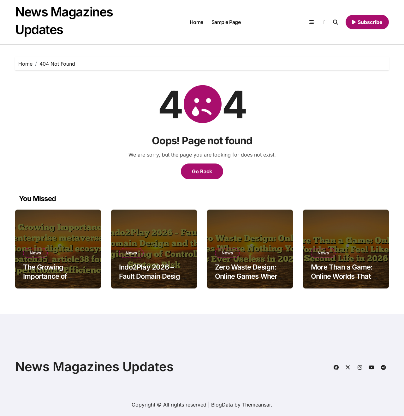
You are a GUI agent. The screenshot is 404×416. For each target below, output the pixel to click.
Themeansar (256, 404)
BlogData (222, 404)
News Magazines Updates (94, 366)
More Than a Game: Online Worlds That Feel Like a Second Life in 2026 (342, 280)
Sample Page (226, 22)
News (35, 252)
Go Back (202, 171)
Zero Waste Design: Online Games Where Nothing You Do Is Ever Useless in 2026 (248, 280)
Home (196, 22)
